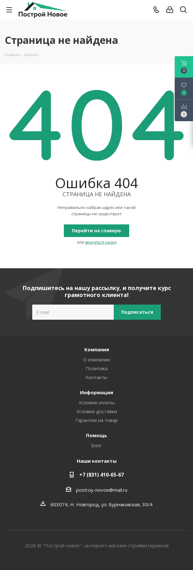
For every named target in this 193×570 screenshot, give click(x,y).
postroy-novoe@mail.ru (101, 490)
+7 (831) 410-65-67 (101, 474)
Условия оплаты (97, 402)
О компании (96, 359)
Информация (96, 392)
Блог (96, 445)
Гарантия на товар (96, 420)
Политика (97, 368)
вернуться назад (100, 242)
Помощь (96, 435)
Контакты (96, 377)
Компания (96, 349)
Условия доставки (96, 411)
